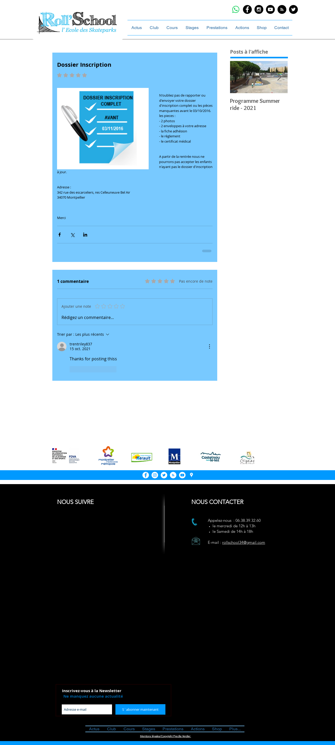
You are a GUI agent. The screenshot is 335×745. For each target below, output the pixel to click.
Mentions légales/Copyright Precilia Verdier (165, 736)
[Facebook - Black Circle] (247, 9)
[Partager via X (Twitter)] (72, 234)
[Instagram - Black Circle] (258, 9)
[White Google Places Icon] (191, 475)
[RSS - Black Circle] (281, 9)
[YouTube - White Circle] (182, 475)
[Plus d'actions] (209, 346)
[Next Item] (279, 77)
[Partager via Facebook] (59, 234)
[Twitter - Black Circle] (293, 9)
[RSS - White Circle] (173, 475)
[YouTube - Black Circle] (270, 9)
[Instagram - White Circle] (155, 475)
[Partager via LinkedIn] (85, 234)
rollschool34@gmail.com (243, 542)
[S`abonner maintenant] (140, 709)
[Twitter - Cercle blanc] (164, 475)
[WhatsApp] (235, 9)
